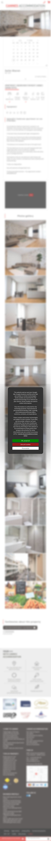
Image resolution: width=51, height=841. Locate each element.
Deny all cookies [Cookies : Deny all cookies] (26, 444)
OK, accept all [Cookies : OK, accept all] (25, 441)
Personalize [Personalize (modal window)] (25, 448)
